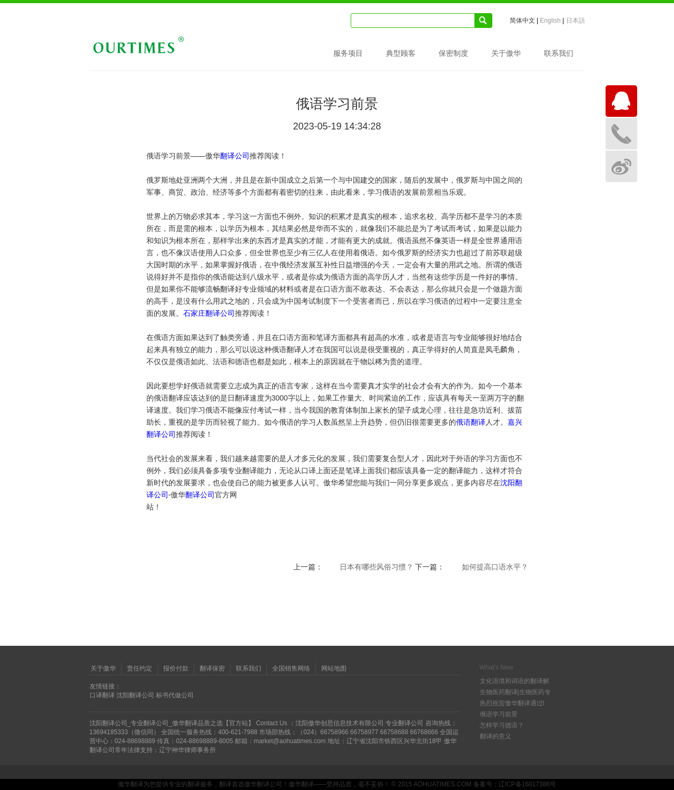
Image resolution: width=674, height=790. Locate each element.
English (550, 20)
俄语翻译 (470, 422)
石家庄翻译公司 (209, 313)
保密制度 (453, 53)
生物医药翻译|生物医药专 (515, 692)
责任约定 (139, 668)
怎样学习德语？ (502, 725)
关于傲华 (506, 53)
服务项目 (348, 53)
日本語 (575, 20)
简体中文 (522, 20)
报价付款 (176, 668)
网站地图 (333, 668)
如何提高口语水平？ (495, 567)
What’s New (496, 667)
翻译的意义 (495, 736)
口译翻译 (102, 695)
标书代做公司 (175, 695)
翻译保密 (212, 668)
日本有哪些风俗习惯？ (376, 567)
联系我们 (558, 53)
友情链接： (105, 686)
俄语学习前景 (499, 714)
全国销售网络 (291, 668)
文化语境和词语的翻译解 (514, 681)
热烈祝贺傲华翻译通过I (512, 703)
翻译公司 (235, 156)
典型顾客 (400, 53)
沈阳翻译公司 (135, 695)
